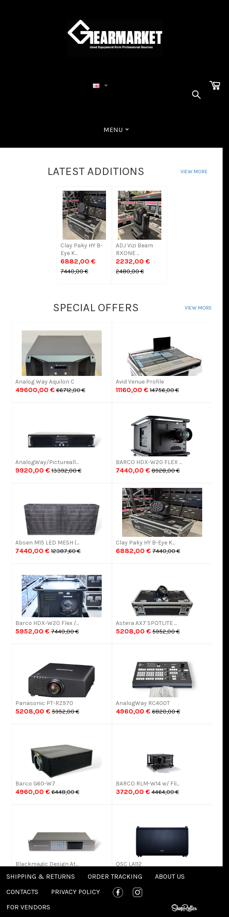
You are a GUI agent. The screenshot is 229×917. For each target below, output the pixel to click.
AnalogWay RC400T (143, 703)
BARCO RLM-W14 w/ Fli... (147, 783)
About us (170, 876)
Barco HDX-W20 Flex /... (47, 623)
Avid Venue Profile (140, 381)
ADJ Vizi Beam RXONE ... (134, 249)
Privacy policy (75, 892)
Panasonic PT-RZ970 (44, 703)
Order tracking (115, 876)
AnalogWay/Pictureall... (46, 462)
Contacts (22, 892)
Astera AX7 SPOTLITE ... (146, 623)
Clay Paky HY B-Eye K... (81, 249)
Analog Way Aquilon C (44, 381)
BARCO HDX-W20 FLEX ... (149, 462)
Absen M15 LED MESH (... (47, 542)
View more (194, 172)
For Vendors (28, 907)
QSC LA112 (129, 864)
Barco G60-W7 (35, 783)
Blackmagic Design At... (46, 864)
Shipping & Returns (40, 876)
